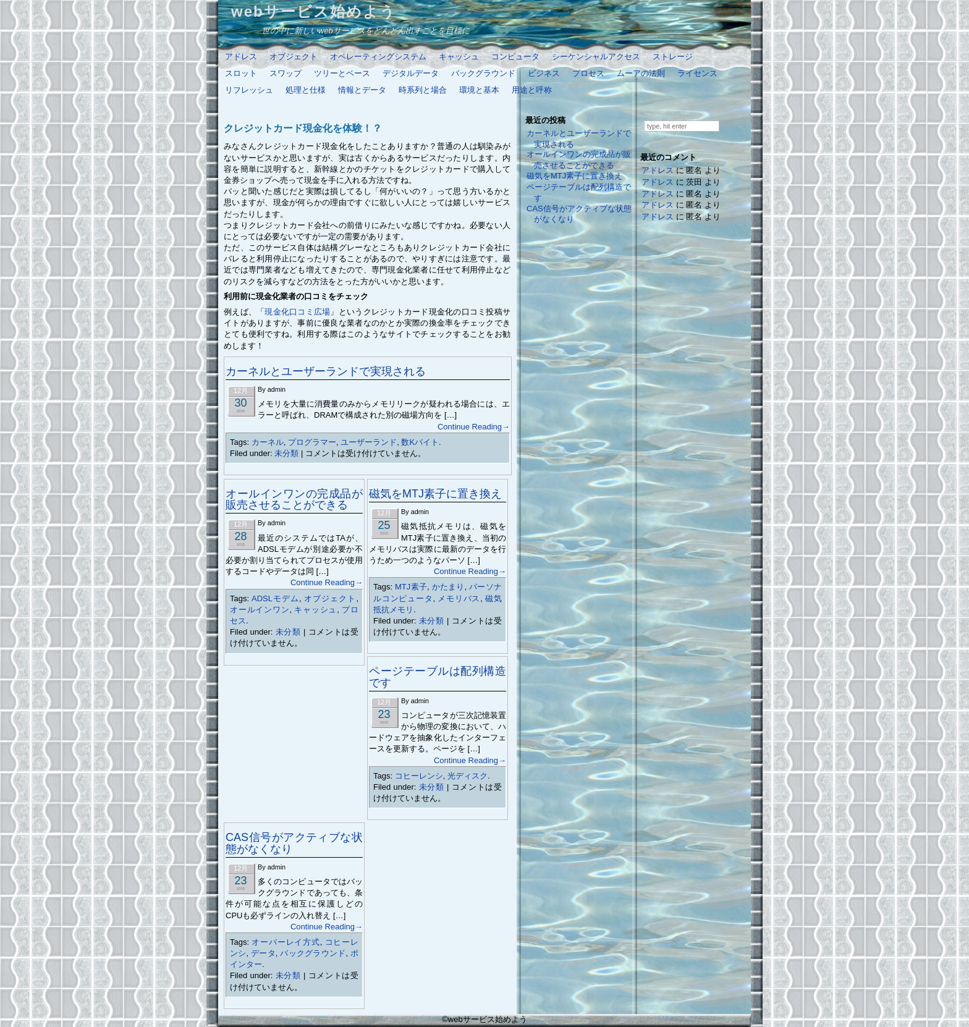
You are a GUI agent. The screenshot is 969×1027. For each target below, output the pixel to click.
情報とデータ (362, 90)
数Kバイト (420, 442)
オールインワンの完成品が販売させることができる (294, 499)
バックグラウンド (483, 73)
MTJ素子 (411, 586)
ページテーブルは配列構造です (437, 676)
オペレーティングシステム (378, 56)
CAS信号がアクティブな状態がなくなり (294, 843)
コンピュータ (515, 56)
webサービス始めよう (313, 11)
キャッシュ (459, 56)
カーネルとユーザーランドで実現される (326, 371)
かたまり (448, 586)
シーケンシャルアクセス (596, 56)
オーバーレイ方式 (285, 942)
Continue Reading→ (474, 426)
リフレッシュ (249, 90)
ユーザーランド (369, 442)
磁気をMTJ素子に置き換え (435, 494)
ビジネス (544, 73)
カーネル (268, 442)
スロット (241, 73)
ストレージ (673, 56)
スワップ (285, 73)
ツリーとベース (342, 73)
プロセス (588, 73)
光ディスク (467, 775)
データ (263, 953)
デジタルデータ (411, 73)
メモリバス (459, 598)
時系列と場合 (423, 90)
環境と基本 (479, 90)
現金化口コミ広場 (297, 311)
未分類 (286, 453)
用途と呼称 (532, 90)
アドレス (241, 56)
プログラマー (312, 442)
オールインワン (259, 609)
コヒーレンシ (419, 775)
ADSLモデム (275, 598)
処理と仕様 (306, 90)
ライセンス (697, 73)
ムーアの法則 (641, 73)
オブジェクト (293, 56)
